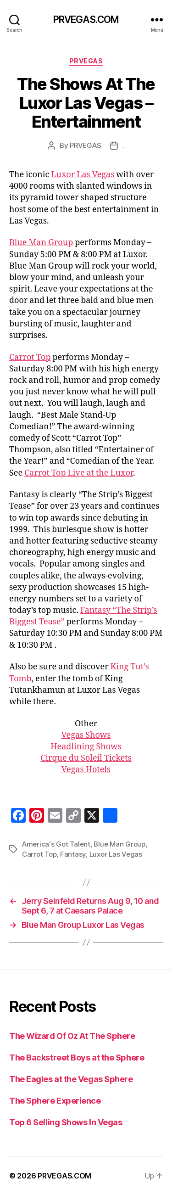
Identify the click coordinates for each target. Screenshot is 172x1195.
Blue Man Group (41, 242)
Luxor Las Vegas (82, 174)
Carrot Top (29, 357)
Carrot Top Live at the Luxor (78, 473)
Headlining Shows (85, 746)
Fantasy (73, 854)
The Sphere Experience (55, 1100)
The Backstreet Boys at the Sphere (76, 1057)
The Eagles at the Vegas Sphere (71, 1079)
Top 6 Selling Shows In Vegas (65, 1122)
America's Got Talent (56, 844)
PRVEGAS (86, 61)
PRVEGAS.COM (86, 19)
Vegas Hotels (86, 769)
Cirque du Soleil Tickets (86, 758)
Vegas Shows (86, 735)
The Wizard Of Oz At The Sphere (72, 1036)
